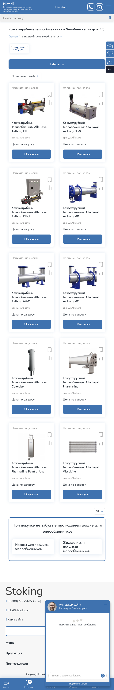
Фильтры (57, 64)
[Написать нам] (99, 7)
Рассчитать (31, 154)
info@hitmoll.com (19, 610)
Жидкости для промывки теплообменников (76, 546)
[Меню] (108, 7)
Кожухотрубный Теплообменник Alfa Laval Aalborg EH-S (81, 127)
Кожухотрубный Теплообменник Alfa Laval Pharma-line (81, 382)
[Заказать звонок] (90, 7)
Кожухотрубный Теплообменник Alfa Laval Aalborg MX (81, 297)
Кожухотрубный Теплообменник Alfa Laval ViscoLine (81, 467)
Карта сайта (15, 619)
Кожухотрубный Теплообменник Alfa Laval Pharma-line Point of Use (29, 467)
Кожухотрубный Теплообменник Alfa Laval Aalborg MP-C (29, 297)
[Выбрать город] (61, 7)
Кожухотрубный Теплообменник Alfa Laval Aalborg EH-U (29, 212)
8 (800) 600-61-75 (20, 601)
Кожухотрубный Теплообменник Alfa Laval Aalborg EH (29, 127)
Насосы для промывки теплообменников (32, 546)
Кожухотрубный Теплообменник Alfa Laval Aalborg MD (81, 212)
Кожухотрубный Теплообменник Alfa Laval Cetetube (29, 382)
